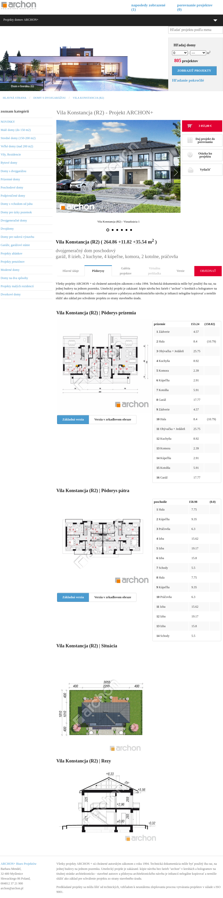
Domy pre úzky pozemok (16, 212)
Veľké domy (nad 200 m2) (17, 146)
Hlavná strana (14, 97)
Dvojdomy (7, 228)
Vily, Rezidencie (11, 154)
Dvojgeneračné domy (14, 220)
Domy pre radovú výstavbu (17, 237)
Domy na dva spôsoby (14, 278)
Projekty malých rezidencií (17, 286)
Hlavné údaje (71, 271)
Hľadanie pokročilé (188, 80)
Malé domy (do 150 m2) (16, 130)
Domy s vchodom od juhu (17, 204)
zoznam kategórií (15, 111)
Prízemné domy (10, 179)
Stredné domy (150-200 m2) (18, 138)
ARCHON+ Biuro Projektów (19, 864)
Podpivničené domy (13, 195)
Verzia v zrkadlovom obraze (112, 419)
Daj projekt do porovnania (201, 140)
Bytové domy (9, 162)
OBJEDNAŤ (208, 271)
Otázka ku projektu (199, 155)
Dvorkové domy (11, 294)
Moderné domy (10, 270)
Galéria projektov (126, 271)
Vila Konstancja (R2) (88, 97)
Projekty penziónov (13, 261)
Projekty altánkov (12, 253)
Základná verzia (73, 419)
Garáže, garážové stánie (15, 245)
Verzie (181, 271)
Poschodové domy (12, 187)
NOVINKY (8, 122)
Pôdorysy (98, 271)
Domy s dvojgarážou (49, 97)
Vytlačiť (198, 170)
